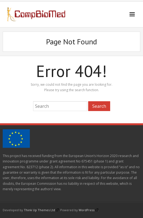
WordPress (88, 210)
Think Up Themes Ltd (41, 210)
